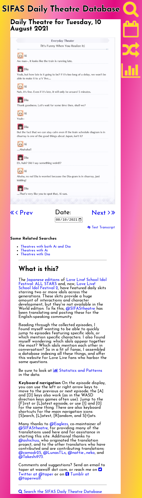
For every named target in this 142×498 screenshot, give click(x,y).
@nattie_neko (81, 453)
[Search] (130, 10)
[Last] (113, 213)
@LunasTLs (54, 453)
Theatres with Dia (35, 254)
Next (100, 213)
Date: (63, 212)
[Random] (130, 52)
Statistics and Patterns (77, 371)
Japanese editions (43, 280)
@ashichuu (28, 440)
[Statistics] (130, 72)
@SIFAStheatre (80, 309)
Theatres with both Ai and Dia (46, 247)
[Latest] (130, 31)
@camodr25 (29, 453)
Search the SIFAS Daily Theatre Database (60, 492)
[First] (12, 213)
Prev (24, 213)
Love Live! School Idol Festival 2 (56, 286)
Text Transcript (101, 227)
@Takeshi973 (30, 457)
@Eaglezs (59, 424)
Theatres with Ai (34, 250)
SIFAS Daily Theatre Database (61, 9)
